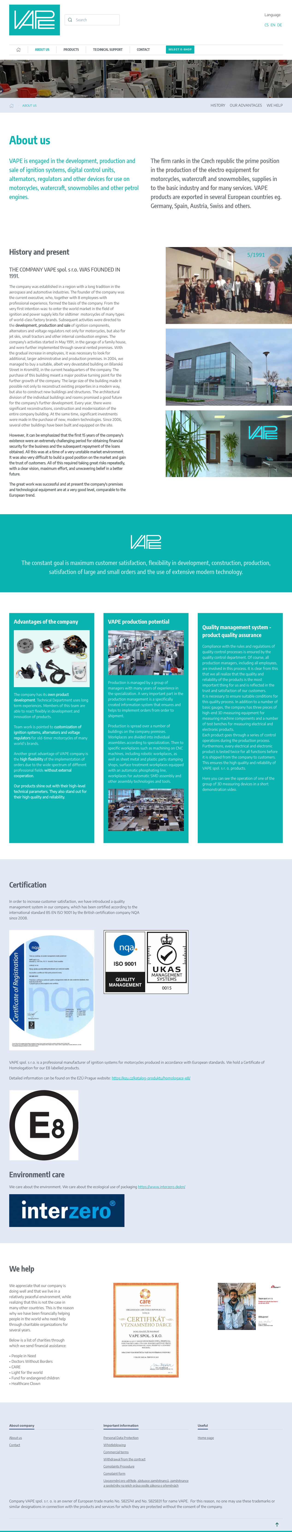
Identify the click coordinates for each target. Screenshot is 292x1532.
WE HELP (275, 105)
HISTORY (218, 105)
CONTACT (143, 49)
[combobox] (92, 19)
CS (267, 25)
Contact (14, 1445)
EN (273, 25)
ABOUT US (42, 49)
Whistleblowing (114, 1445)
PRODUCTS (71, 49)
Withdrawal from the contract (124, 1459)
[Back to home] (34, 20)
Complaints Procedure (118, 1466)
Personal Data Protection (121, 1438)
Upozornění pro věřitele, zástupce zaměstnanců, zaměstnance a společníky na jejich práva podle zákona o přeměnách (146, 1483)
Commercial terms (116, 1452)
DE (279, 25)
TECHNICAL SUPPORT (108, 49)
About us (15, 1438)
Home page (206, 1438)
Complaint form (114, 1473)
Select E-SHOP (180, 49)
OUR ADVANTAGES (246, 105)
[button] (277, 1525)
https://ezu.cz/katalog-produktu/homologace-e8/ (151, 1078)
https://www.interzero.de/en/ (161, 1187)
